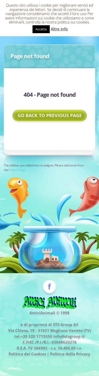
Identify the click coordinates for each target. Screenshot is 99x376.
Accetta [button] (41, 29)
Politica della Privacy (70, 353)
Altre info (59, 28)
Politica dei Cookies (27, 353)
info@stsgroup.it (69, 336)
